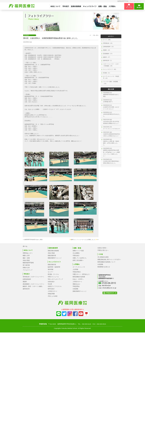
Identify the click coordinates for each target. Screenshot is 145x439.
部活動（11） (107, 73)
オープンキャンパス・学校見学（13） (111, 77)
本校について (55, 6)
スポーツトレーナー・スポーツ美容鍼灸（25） (111, 65)
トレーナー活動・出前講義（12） (110, 82)
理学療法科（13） (108, 43)
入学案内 (112, 6)
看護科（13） (107, 50)
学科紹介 (65, 6)
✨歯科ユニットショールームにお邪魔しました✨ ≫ (83, 239)
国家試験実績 (76, 6)
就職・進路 (102, 6)
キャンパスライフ (89, 6)
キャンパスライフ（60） (110, 69)
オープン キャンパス (129, 6)
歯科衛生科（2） (107, 60)
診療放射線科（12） (108, 46)
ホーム (25, 246)
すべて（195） (107, 39)
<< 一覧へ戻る (94, 35)
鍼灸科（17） (107, 57)
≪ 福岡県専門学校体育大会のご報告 (33, 239)
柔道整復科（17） (108, 53)
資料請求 (139, 6)
